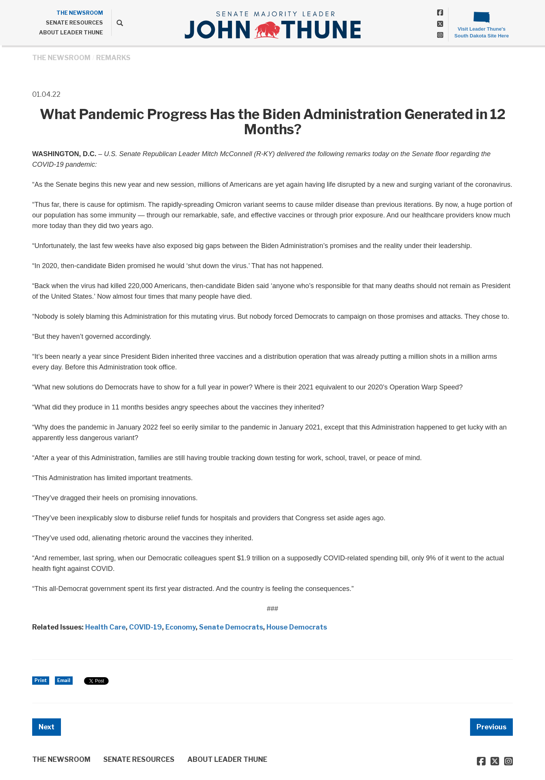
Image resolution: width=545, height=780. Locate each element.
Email (63, 680)
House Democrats (296, 627)
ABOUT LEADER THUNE (71, 32)
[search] (117, 22)
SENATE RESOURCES (74, 22)
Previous (491, 727)
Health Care (105, 627)
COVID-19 (145, 627)
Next (46, 727)
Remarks (113, 58)
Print (40, 680)
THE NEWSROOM (79, 12)
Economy (180, 627)
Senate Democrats (231, 627)
